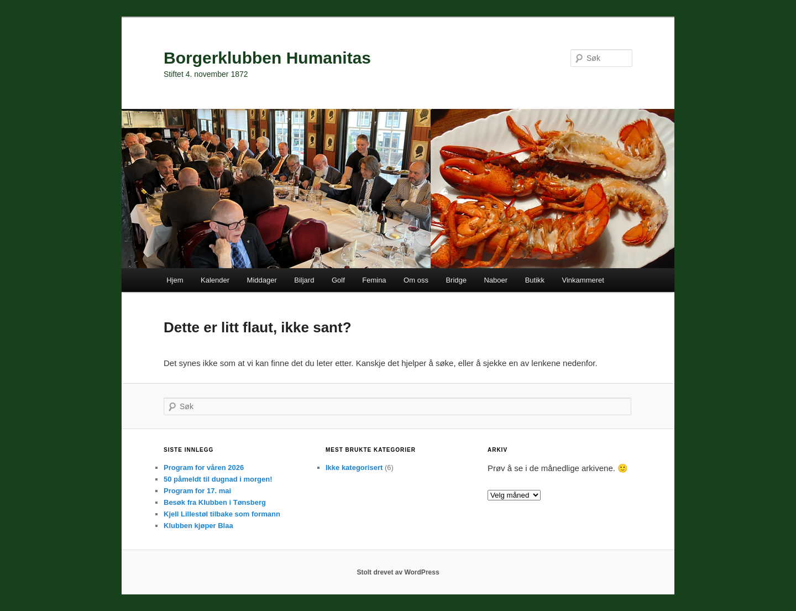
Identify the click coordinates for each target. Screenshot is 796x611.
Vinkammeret (583, 280)
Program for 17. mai (197, 491)
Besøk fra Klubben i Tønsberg (215, 502)
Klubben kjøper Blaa (198, 525)
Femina (374, 280)
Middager (262, 280)
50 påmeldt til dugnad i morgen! (218, 479)
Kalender (215, 280)
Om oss (416, 280)
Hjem (174, 280)
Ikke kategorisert (354, 467)
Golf (338, 280)
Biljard (304, 280)
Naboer (495, 280)
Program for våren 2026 (204, 467)
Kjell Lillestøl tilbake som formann (222, 514)
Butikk (534, 280)
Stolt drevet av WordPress (398, 572)
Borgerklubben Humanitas (267, 58)
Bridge (456, 280)
